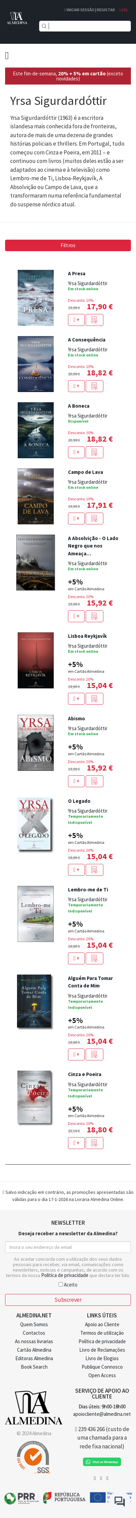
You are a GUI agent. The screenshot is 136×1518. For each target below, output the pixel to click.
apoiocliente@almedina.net (102, 1414)
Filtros (68, 245)
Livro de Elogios (102, 1358)
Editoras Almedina (34, 1358)
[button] (94, 320)
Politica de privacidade (64, 1275)
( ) (123, 9)
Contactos (34, 1333)
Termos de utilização (102, 1333)
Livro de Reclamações (102, 1350)
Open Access (102, 1375)
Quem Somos (34, 1324)
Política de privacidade (102, 1341)
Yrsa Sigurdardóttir (87, 283)
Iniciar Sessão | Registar (89, 9)
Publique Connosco (102, 1367)
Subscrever (67, 1299)
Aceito (68, 1284)
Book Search (34, 1367)
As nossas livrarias (34, 1341)
